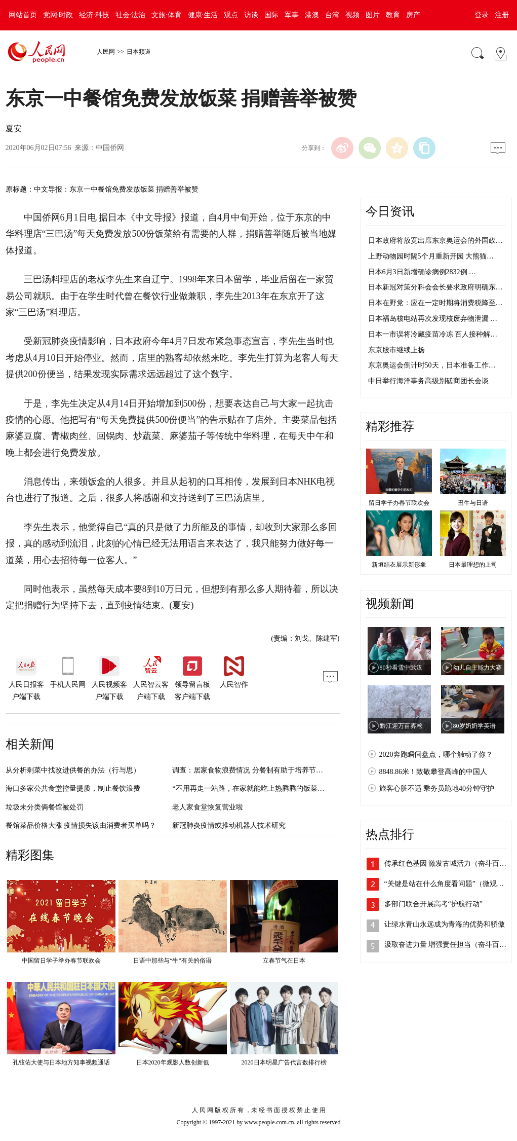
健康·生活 (203, 15)
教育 (393, 15)
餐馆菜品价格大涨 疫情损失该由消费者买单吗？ (81, 825)
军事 (292, 15)
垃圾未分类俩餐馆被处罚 (45, 807)
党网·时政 (58, 15)
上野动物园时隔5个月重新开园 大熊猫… (431, 256)
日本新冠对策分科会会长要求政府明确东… (435, 287)
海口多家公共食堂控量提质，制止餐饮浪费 (73, 788)
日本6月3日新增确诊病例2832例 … (422, 272)
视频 (352, 15)
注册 (502, 15)
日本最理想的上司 (473, 564)
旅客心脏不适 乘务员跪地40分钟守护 (437, 788)
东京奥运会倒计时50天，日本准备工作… (432, 365)
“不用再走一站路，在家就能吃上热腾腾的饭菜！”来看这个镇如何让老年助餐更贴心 (302, 788)
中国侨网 (110, 148)
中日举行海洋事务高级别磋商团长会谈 (428, 381)
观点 (231, 15)
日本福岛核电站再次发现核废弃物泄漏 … (433, 318)
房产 (413, 15)
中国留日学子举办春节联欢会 (61, 960)
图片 (373, 15)
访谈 (251, 15)
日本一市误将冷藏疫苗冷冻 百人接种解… (433, 334)
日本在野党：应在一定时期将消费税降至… (435, 303)
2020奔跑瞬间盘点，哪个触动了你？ (436, 754)
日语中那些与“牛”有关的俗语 (172, 960)
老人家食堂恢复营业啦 (207, 807)
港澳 (312, 15)
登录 (481, 15)
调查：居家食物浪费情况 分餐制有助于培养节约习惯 (254, 770)
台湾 (332, 15)
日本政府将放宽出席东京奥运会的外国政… (435, 240)
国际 (271, 15)
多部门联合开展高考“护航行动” (433, 904)
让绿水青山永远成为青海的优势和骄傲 (444, 924)
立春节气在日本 (284, 960)
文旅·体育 (166, 15)
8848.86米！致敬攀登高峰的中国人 (433, 772)
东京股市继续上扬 (396, 350)
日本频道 (139, 51)
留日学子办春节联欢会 (399, 502)
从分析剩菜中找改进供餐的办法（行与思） (73, 770)
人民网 (106, 51)
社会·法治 (130, 15)
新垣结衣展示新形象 (399, 564)
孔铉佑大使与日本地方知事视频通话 (61, 1062)
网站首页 (23, 15)
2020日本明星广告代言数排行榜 (284, 1062)
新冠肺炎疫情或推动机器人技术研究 (229, 825)
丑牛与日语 (473, 502)
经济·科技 (94, 15)
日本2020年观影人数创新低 (172, 1062)
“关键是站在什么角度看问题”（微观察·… (448, 884)
